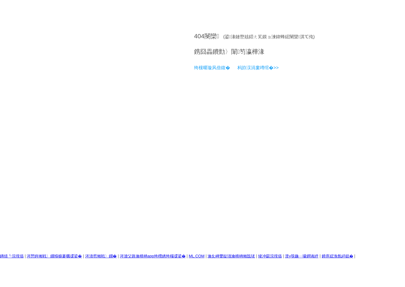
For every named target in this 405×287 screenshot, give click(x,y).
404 (199, 36)
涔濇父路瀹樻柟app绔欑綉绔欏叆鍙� (152, 256)
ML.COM (196, 256)
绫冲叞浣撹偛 (270, 256)
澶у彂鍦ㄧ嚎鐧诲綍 (301, 256)
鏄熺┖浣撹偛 (12, 256)
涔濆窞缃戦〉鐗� (101, 256)
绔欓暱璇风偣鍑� (212, 67)
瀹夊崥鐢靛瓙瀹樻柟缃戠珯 (231, 256)
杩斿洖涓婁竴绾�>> (258, 67)
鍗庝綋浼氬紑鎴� (337, 256)
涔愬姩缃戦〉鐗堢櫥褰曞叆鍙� (54, 256)
